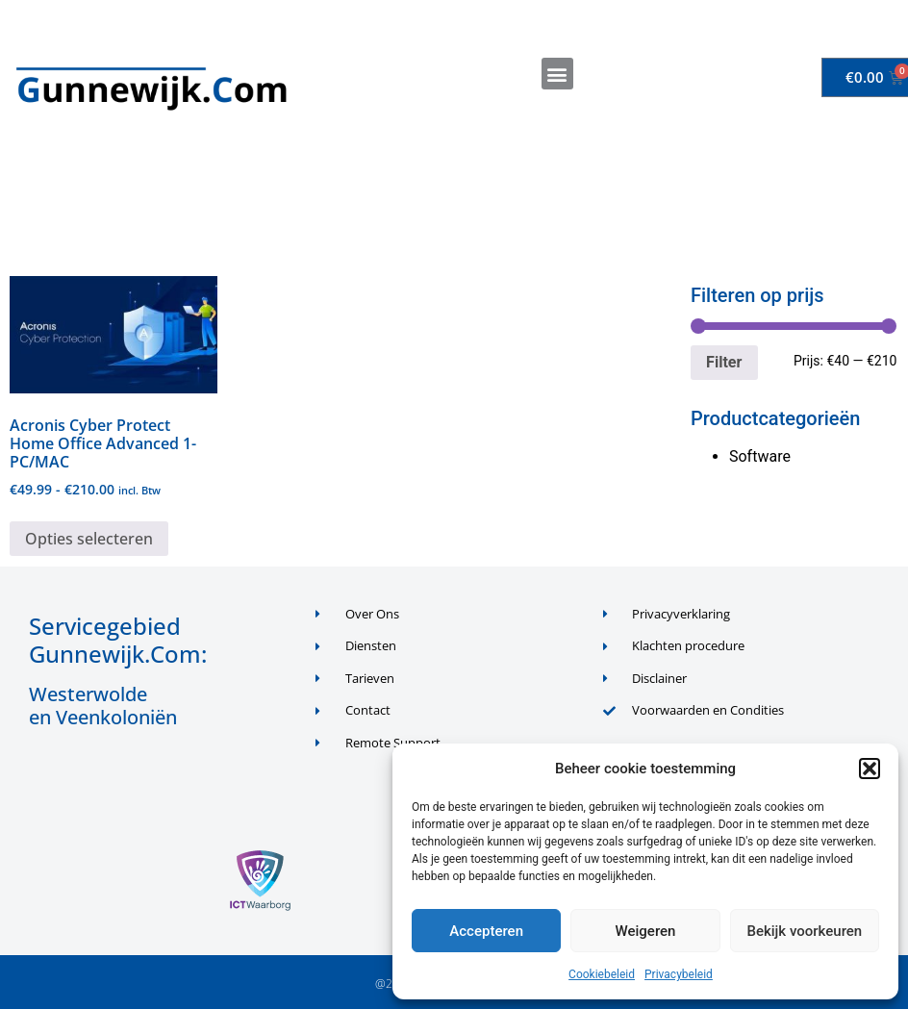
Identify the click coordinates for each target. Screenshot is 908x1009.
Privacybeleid (678, 974)
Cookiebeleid (601, 974)
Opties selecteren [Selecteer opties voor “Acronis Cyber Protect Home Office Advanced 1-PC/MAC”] (89, 538)
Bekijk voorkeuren (804, 931)
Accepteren (486, 931)
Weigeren (646, 931)
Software (760, 456)
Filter (724, 362)
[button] (869, 768)
